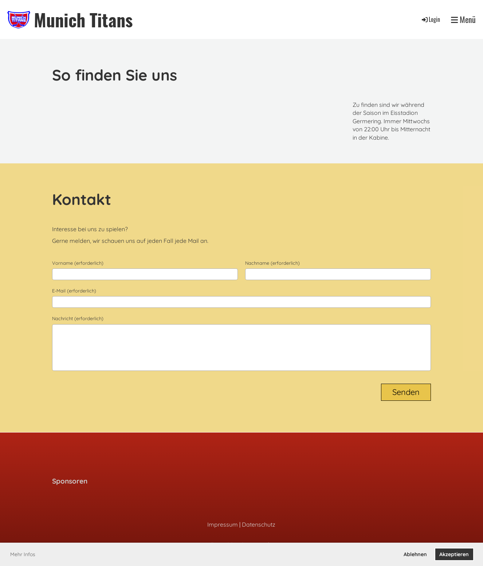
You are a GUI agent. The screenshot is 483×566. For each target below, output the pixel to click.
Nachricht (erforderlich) (77, 318)
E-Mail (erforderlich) (74, 291)
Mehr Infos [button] (22, 554)
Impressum (222, 524)
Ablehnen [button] (415, 554)
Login (430, 19)
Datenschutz (258, 524)
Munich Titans (83, 19)
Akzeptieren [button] (454, 554)
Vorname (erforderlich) (77, 263)
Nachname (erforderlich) (272, 263)
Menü (463, 19)
